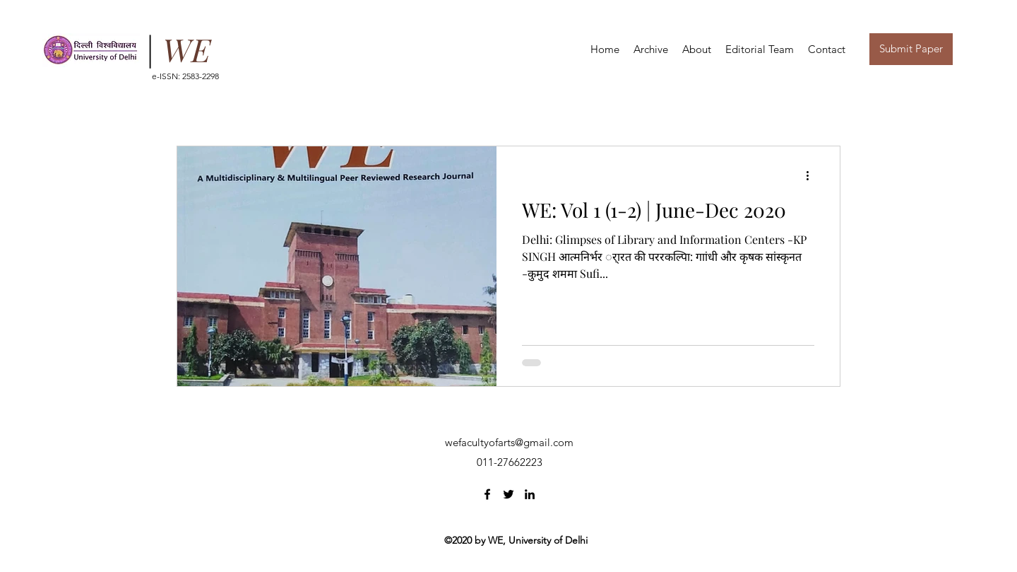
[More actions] (812, 175)
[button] (696, 49)
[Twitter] (508, 494)
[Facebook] (487, 494)
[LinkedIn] (530, 494)
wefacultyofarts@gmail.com (509, 442)
